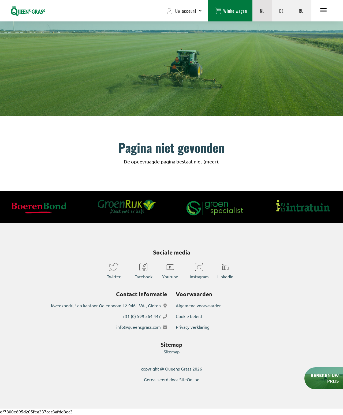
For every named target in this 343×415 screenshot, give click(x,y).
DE (281, 10)
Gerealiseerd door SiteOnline (171, 379)
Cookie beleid (189, 316)
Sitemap (172, 351)
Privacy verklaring (193, 327)
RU (301, 10)
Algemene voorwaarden (199, 305)
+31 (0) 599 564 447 (141, 316)
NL (262, 10)
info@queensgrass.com (138, 327)
